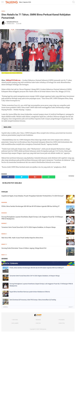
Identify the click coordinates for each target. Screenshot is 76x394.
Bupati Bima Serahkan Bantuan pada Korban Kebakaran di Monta (30, 292)
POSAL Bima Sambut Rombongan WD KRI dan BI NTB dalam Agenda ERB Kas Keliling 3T (30, 206)
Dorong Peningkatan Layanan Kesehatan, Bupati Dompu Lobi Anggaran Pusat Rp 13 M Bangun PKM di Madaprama (32, 218)
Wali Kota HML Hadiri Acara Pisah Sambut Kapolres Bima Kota (22, 238)
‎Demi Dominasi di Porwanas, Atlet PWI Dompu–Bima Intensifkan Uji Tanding (33, 300)
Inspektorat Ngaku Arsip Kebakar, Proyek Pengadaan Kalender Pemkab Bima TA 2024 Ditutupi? (32, 196)
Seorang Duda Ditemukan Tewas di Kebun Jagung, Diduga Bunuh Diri (23, 248)
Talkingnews (43, 329)
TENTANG (15, 319)
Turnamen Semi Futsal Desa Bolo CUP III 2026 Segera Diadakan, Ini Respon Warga (28, 227)
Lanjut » (71, 307)
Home (3, 11)
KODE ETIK (62, 323)
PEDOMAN (62, 319)
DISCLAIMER (15, 323)
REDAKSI (38, 319)
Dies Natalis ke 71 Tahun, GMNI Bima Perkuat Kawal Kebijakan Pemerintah (36, 16)
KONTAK (38, 323)
